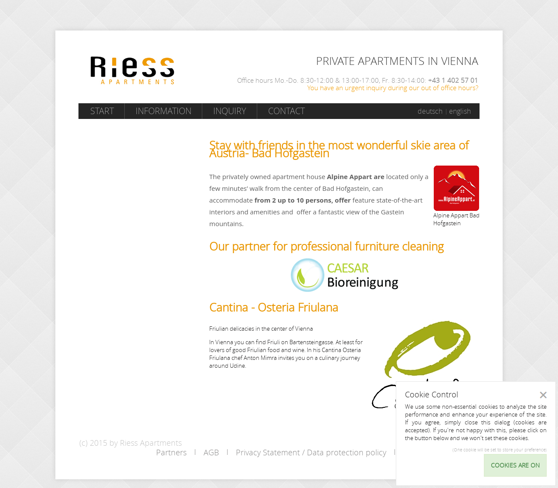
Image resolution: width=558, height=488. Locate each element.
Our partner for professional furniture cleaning (326, 246)
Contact (286, 111)
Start (102, 111)
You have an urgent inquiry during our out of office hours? (392, 87)
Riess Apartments (132, 70)
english (460, 111)
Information (163, 111)
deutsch (430, 111)
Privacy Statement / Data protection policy (311, 452)
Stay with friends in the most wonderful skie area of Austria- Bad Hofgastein (339, 149)
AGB (211, 452)
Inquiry (229, 111)
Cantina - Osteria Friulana (273, 307)
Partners (171, 452)
